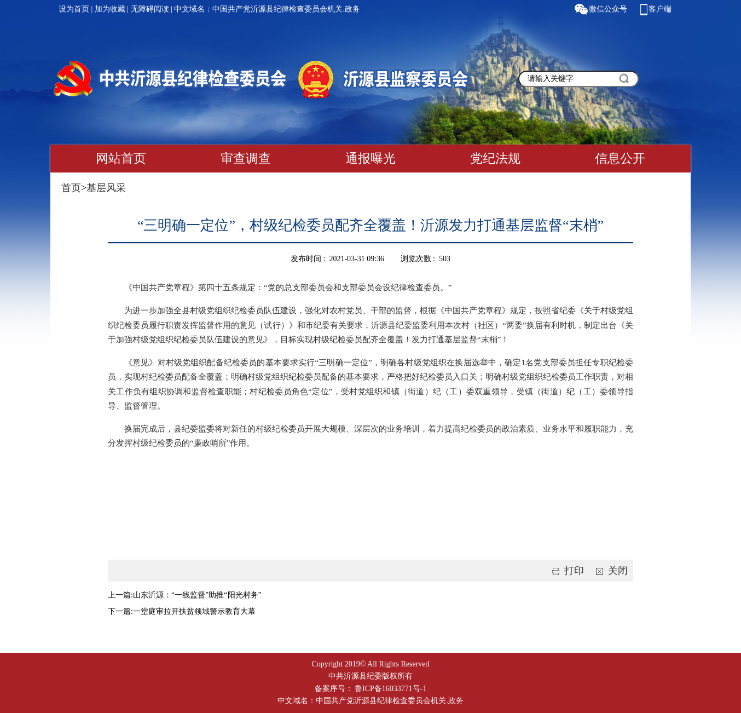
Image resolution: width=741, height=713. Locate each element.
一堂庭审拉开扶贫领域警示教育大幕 (194, 611)
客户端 (660, 9)
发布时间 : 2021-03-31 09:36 (337, 259)
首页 (71, 187)
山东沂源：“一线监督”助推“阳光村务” (197, 595)
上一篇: (120, 595)
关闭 (610, 570)
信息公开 (620, 158)
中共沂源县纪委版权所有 (370, 676)
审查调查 (246, 158)
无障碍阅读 (150, 9)
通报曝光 (370, 158)
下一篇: (120, 611)
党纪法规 (495, 158)
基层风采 (106, 187)
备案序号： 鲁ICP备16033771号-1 (371, 689)
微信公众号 (608, 9)
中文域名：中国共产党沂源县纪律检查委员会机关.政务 (267, 9)
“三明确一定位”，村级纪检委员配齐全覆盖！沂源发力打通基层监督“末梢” (370, 225)
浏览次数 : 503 (425, 259)
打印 (566, 570)
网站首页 (121, 158)
